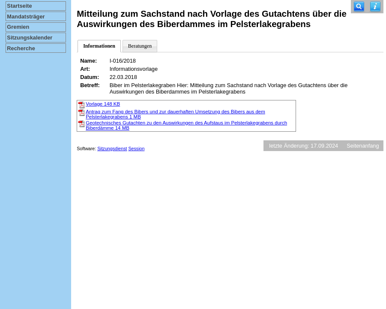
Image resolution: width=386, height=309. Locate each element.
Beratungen (140, 46)
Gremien (18, 27)
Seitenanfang (363, 145)
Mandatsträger (26, 16)
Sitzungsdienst (112, 148)
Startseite (19, 6)
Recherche (21, 48)
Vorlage (103, 103)
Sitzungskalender (29, 37)
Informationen (99, 46)
